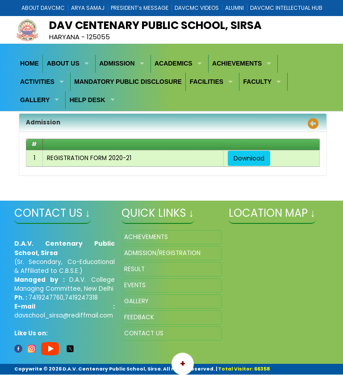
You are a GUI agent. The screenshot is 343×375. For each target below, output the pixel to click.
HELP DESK (87, 99)
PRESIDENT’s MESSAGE (139, 8)
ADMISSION (116, 63)
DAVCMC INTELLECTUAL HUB (286, 8)
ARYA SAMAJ (88, 8)
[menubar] (172, 82)
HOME (29, 63)
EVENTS (135, 285)
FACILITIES (206, 81)
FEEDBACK (139, 317)
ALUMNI (234, 8)
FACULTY (257, 81)
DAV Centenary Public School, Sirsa (155, 25)
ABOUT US (63, 63)
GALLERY (35, 99)
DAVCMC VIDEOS (197, 8)
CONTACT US (143, 333)
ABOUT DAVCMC (43, 8)
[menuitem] (30, 64)
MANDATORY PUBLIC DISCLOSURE (128, 81)
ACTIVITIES (37, 81)
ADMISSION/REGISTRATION (162, 253)
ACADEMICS (173, 63)
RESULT (134, 269)
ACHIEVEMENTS (237, 63)
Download (249, 158)
